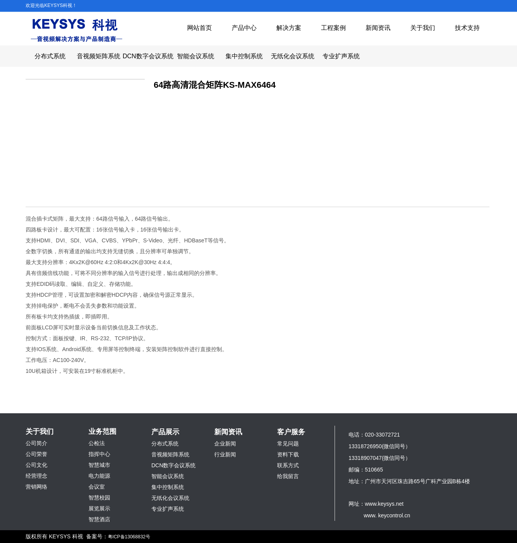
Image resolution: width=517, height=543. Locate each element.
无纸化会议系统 (292, 56)
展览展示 (99, 508)
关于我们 (422, 27)
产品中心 (244, 27)
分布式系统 (50, 56)
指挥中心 (99, 454)
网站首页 (199, 27)
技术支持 (467, 27)
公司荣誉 (36, 454)
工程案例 (333, 27)
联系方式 (288, 465)
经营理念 (36, 476)
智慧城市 (99, 465)
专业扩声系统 (341, 56)
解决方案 (288, 27)
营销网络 (36, 487)
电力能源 (99, 476)
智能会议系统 (195, 56)
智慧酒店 (99, 519)
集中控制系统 (244, 56)
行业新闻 (225, 454)
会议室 (96, 487)
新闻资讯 (378, 27)
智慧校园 (99, 497)
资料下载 (288, 454)
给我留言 (288, 476)
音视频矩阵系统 (98, 56)
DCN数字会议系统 (147, 56)
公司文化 (36, 465)
